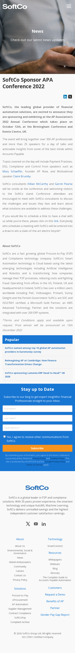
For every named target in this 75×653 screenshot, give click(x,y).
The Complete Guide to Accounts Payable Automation (55, 579)
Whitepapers (55, 559)
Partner (55, 608)
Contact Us (20, 575)
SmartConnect (55, 546)
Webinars (55, 564)
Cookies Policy (57, 458)
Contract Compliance (20, 613)
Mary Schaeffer (12, 171)
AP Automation (20, 604)
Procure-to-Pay (20, 595)
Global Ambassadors (20, 562)
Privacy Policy (39, 458)
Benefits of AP (55, 601)
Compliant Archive (20, 622)
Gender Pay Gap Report (55, 615)
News (20, 557)
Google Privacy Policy (55, 461)
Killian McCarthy (38, 184)
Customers (55, 588)
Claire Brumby (22, 176)
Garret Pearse (64, 184)
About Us (20, 546)
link (56, 221)
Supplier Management (20, 608)
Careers (20, 571)
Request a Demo (55, 594)
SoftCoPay (20, 617)
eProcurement (20, 599)
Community (20, 566)
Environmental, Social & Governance (20, 552)
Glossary (55, 572)
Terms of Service (34, 464)
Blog (55, 568)
